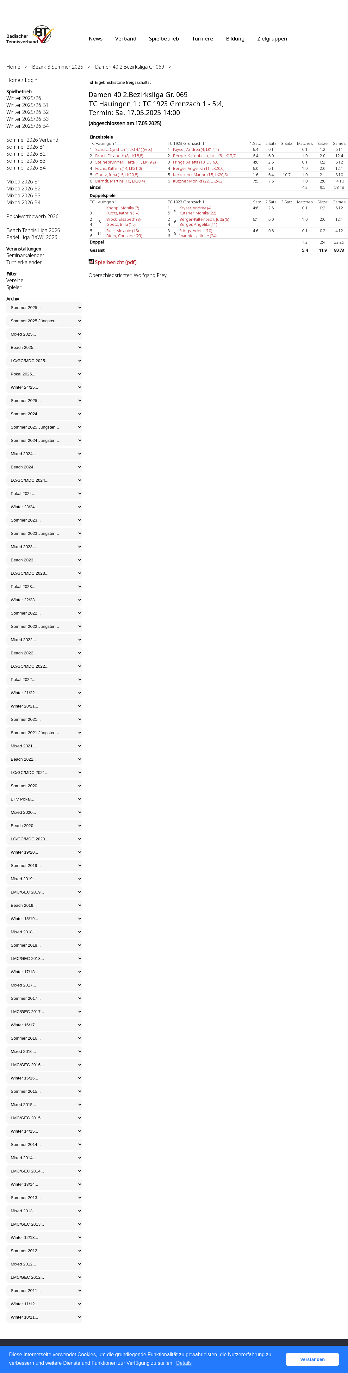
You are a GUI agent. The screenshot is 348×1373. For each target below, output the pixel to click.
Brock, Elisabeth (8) (123, 219)
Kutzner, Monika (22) (197, 213)
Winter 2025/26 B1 (27, 105)
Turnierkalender (24, 262)
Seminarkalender (25, 255)
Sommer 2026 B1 (26, 146)
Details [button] (184, 1363)
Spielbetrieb (164, 38)
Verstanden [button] (312, 1359)
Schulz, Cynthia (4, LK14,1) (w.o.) (123, 149)
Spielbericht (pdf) (116, 262)
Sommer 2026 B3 (26, 160)
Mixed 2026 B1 (23, 181)
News (96, 38)
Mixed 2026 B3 (23, 195)
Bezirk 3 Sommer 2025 (57, 66)
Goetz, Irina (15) (120, 224)
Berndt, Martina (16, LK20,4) (120, 181)
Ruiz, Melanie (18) (122, 230)
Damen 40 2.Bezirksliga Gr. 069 (129, 66)
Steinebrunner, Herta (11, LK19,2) (125, 162)
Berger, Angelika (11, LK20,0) (198, 168)
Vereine (14, 280)
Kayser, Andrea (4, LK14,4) (196, 149)
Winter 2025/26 (23, 98)
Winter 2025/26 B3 (27, 118)
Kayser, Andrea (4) (195, 208)
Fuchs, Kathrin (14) (122, 213)
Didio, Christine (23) (124, 235)
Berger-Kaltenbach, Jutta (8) (204, 219)
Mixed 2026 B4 (23, 202)
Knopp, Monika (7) (122, 208)
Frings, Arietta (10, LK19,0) (196, 162)
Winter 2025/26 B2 (27, 111)
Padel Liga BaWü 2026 (31, 237)
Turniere (202, 38)
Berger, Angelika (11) (198, 224)
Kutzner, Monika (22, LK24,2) (198, 181)
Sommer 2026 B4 (26, 167)
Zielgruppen (272, 38)
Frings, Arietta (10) (195, 230)
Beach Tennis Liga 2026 (33, 230)
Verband (125, 38)
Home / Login (21, 80)
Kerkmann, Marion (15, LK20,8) (200, 174)
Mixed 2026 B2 (23, 188)
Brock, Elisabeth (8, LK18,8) (119, 155)
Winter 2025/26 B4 (27, 125)
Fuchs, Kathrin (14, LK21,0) (118, 168)
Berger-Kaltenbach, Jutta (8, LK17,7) (204, 155)
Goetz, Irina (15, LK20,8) (116, 174)
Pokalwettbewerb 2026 (32, 216)
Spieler (14, 287)
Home (13, 66)
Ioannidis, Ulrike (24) (197, 235)
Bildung (235, 38)
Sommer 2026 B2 (26, 153)
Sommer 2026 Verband (32, 139)
